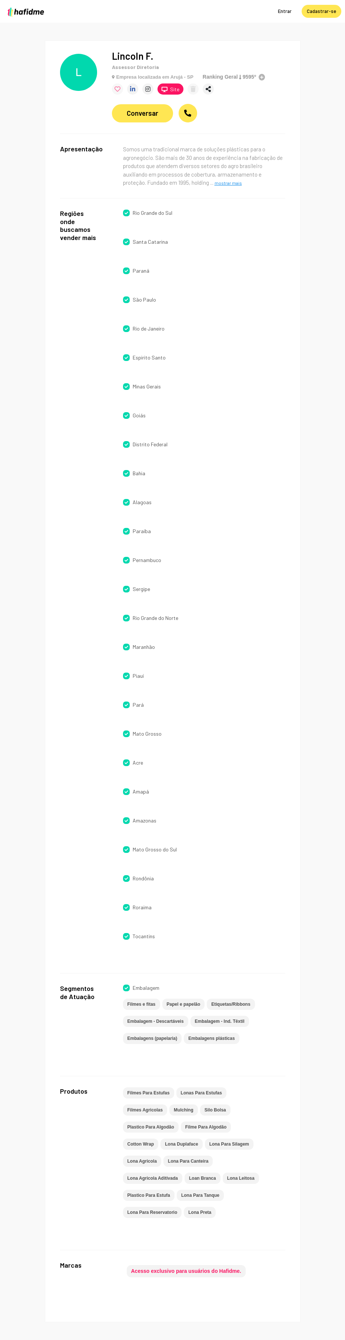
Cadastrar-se (321, 11)
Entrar (285, 11)
